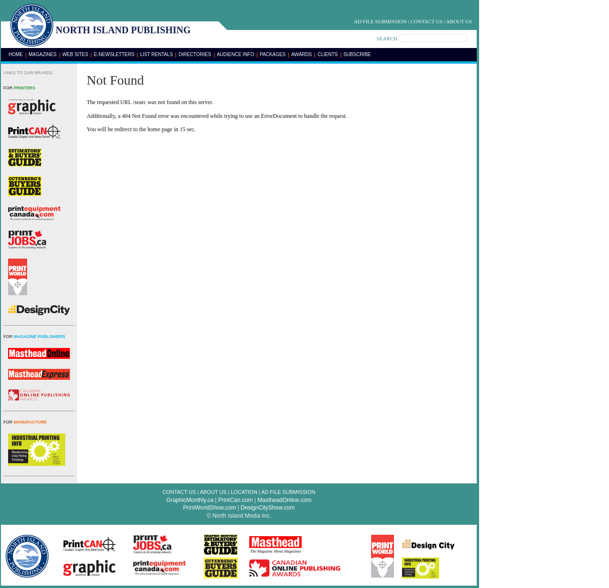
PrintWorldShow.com (209, 507)
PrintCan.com (235, 500)
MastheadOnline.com (284, 500)
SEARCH (387, 38)
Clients (327, 54)
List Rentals (156, 54)
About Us (459, 21)
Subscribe (357, 54)
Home (16, 54)
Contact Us (427, 21)
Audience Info (235, 54)
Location (244, 492)
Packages (272, 54)
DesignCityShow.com (268, 507)
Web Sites (75, 54)
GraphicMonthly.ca (190, 500)
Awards (301, 54)
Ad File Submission (380, 21)
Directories (194, 54)
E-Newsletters (114, 54)
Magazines (43, 54)
